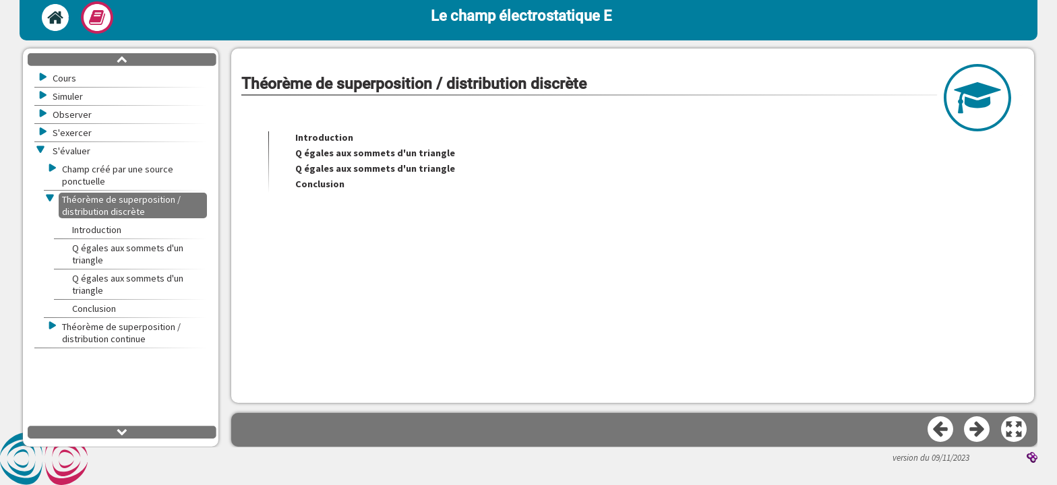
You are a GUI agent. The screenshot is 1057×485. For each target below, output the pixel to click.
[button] (1014, 429)
